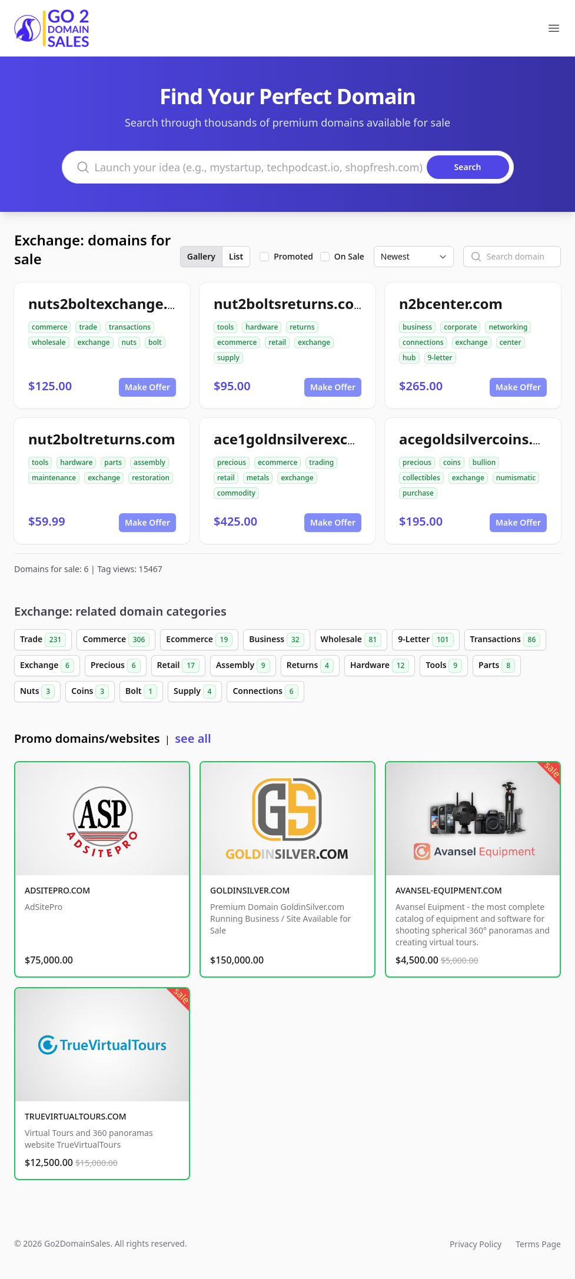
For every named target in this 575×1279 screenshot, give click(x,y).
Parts (496, 666)
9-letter (440, 358)
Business (276, 640)
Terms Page (538, 1244)
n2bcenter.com (451, 303)
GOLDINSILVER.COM (250, 890)
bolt (155, 342)
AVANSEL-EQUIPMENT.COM (448, 890)
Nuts (37, 692)
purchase (418, 493)
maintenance (54, 478)
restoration (150, 478)
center (510, 342)
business (417, 327)
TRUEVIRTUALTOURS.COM (76, 1116)
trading (321, 462)
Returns (310, 666)
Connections (265, 692)
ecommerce (237, 342)
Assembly (243, 666)
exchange (94, 342)
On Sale (349, 256)
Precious (116, 666)
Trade (43, 640)
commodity (236, 493)
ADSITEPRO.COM (57, 890)
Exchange (47, 666)
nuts (129, 342)
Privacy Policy (475, 1244)
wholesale (49, 342)
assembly (149, 462)
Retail (178, 666)
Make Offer (147, 387)
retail (277, 342)
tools (225, 327)
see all (193, 738)
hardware (261, 327)
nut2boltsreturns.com (291, 303)
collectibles (421, 478)
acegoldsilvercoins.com (481, 439)
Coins (90, 692)
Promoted (293, 256)
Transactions (505, 640)
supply (228, 358)
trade (88, 327)
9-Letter (425, 640)
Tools (444, 666)
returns (302, 327)
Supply (195, 692)
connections (423, 342)
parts (113, 462)
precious (231, 462)
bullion (484, 462)
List (236, 256)
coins (452, 462)
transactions (130, 327)
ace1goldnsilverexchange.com (320, 439)
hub (409, 358)
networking (507, 327)
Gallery (201, 256)
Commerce (115, 640)
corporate (460, 327)
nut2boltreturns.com (101, 439)
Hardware (380, 666)
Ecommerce (199, 640)
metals (258, 478)
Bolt (141, 692)
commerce (49, 327)
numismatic (516, 478)
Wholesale (351, 640)
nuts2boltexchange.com (112, 303)
